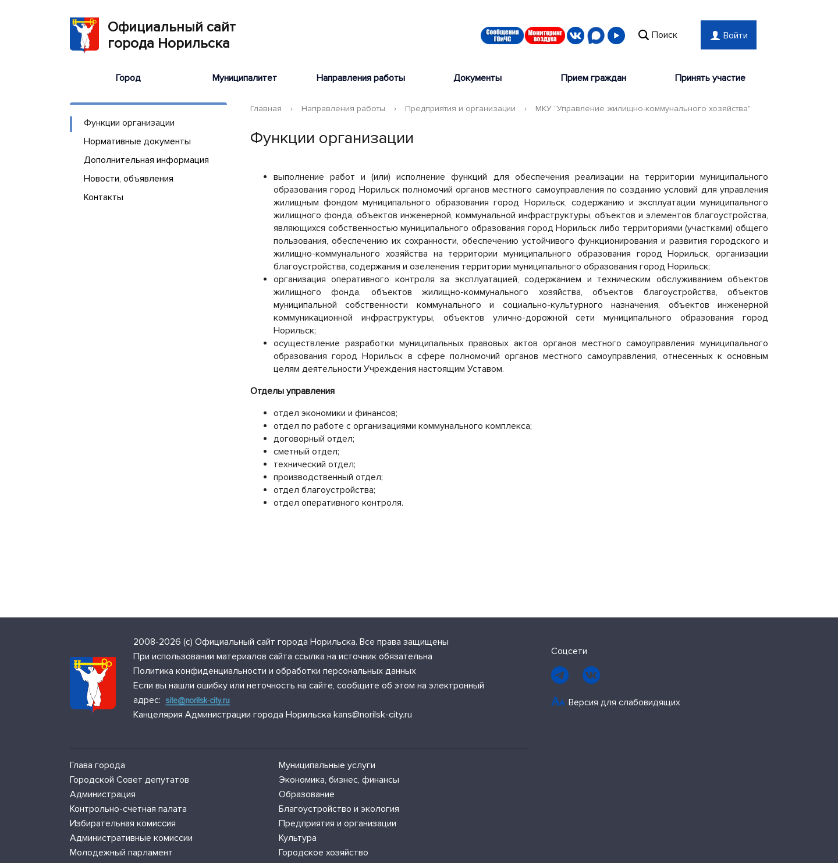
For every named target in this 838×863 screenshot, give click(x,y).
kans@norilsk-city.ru (372, 714)
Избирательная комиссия (123, 823)
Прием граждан (593, 78)
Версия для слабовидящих (624, 702)
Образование (307, 794)
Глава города (97, 765)
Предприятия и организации (460, 108)
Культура (298, 838)
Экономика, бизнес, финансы (339, 780)
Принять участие (710, 78)
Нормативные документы (137, 141)
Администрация (103, 794)
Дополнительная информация (146, 160)
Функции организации (129, 123)
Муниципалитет (244, 78)
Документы (477, 78)
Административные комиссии (131, 838)
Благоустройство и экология (339, 809)
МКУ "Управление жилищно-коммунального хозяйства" (643, 108)
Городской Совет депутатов (129, 780)
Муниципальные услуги (327, 765)
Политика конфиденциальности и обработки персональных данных (274, 671)
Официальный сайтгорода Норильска (153, 35)
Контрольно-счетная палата (128, 809)
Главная (266, 108)
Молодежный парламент (121, 852)
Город (128, 78)
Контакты (103, 197)
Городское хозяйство (323, 852)
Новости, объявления (128, 178)
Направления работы (361, 78)
